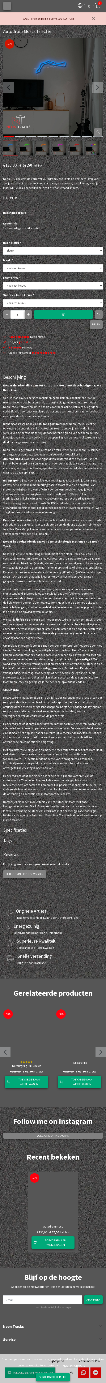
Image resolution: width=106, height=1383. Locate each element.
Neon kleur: (12, 243)
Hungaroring (79, 1063)
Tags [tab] (7, 840)
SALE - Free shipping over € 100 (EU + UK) (48, 19)
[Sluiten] (93, 19)
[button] (80, 5)
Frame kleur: (12, 277)
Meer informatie (74, 1365)
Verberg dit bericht (53, 1377)
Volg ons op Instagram (53, 1136)
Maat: (8, 260)
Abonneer (93, 1299)
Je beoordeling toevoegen (24, 874)
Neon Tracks (13, 1326)
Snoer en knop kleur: (18, 295)
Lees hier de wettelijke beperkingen (53, 1307)
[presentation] (8, 87)
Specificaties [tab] (15, 830)
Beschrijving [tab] (14, 377)
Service (9, 1339)
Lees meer (10, 198)
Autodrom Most (53, 1226)
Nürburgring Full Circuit (26, 1066)
